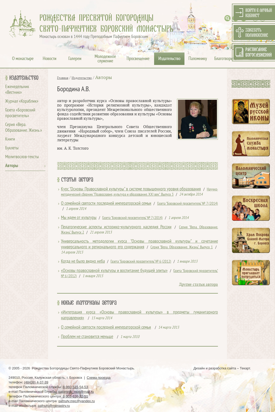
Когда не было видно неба (83, 261)
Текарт (245, 368)
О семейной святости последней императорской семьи (106, 203)
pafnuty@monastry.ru (54, 406)
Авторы (11, 166)
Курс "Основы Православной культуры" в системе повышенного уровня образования (131, 189)
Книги (10, 139)
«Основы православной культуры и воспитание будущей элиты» (114, 271)
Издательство (23, 78)
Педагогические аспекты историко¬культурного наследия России (116, 227)
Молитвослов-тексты (22, 157)
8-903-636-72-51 (75, 396)
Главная (62, 78)
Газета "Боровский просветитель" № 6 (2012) (141, 261)
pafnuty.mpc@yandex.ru (76, 401)
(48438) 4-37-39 (36, 382)
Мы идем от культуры (79, 218)
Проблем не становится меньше (87, 337)
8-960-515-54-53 (75, 387)
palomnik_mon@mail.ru (76, 392)
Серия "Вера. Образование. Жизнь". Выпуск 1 (181, 247)
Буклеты (12, 148)
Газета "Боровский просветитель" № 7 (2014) (187, 203)
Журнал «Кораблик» (21, 101)
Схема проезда (99, 378)
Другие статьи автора (198, 284)
